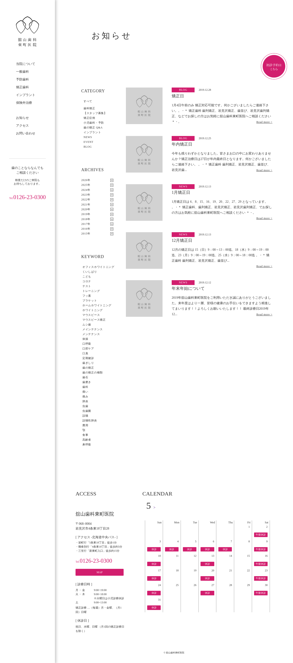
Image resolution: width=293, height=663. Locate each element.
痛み (85, 396)
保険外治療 (24, 102)
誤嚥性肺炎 (89, 420)
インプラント (25, 95)
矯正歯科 (22, 87)
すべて (88, 101)
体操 (85, 339)
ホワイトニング (92, 310)
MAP (100, 572)
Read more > (264, 122)
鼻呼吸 (86, 444)
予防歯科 (22, 79)
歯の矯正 (88, 367)
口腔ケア (88, 348)
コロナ (86, 281)
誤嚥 (85, 415)
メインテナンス (92, 329)
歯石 (85, 377)
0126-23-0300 (27, 197)
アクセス (22, 125)
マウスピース (91, 315)
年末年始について (188, 288)
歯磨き (86, 382)
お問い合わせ (25, 133)
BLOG (88, 146)
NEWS (88, 137)
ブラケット (89, 300)
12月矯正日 (182, 240)
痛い (85, 391)
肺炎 (85, 401)
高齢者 (86, 439)
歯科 (85, 387)
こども (86, 276)
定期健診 (88, 358)
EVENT (88, 142)
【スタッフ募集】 (95, 113)
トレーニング (91, 291)
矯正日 (178, 96)
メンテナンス (91, 334)
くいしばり (89, 271)
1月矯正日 (181, 192)
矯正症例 (89, 118)
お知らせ (22, 118)
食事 (85, 435)
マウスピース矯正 (94, 319)
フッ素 (86, 295)
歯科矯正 (89, 108)
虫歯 (85, 406)
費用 (85, 425)
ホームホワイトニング (96, 305)
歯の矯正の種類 (92, 372)
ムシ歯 (86, 324)
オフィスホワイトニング (98, 267)
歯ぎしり (88, 363)
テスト (86, 286)
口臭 (85, 353)
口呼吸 (86, 343)
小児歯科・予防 (94, 122)
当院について (25, 64)
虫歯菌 (86, 411)
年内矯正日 (182, 144)
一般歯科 (22, 71)
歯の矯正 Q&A (93, 127)
